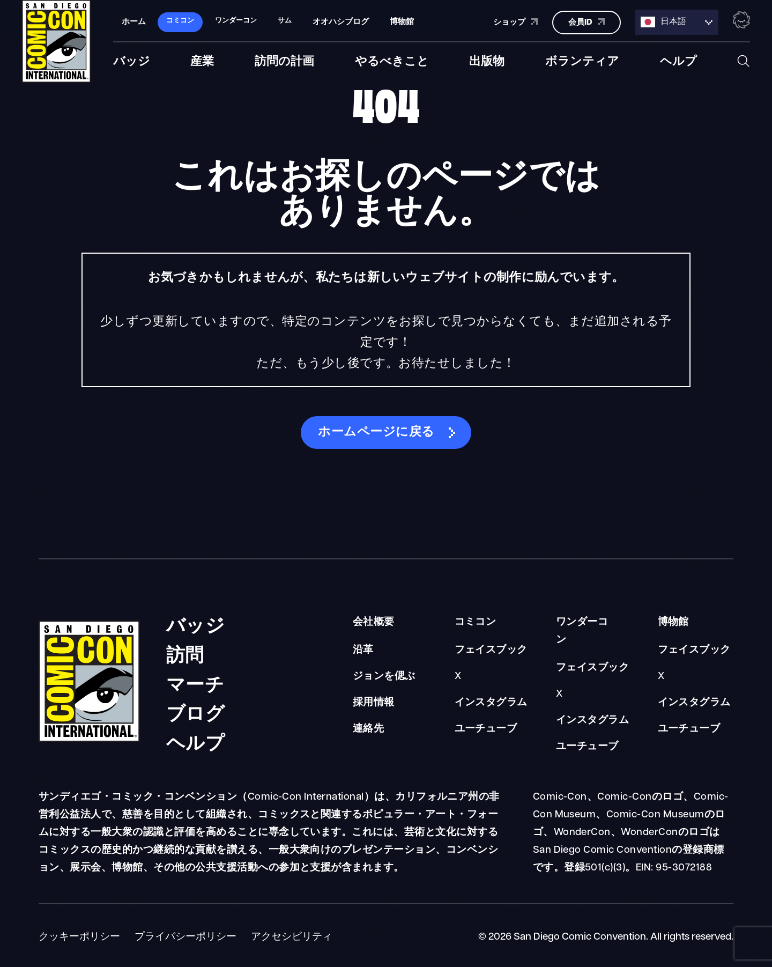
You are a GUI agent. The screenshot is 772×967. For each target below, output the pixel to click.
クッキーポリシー (79, 937)
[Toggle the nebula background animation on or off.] (741, 20)
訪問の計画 (284, 60)
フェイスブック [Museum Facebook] (694, 650)
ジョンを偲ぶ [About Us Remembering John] (384, 676)
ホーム (134, 21)
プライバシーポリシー (185, 937)
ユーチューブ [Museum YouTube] (689, 729)
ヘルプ (678, 60)
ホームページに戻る (376, 432)
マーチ (195, 682)
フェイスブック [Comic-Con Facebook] (491, 650)
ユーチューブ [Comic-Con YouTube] (486, 729)
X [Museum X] (661, 676)
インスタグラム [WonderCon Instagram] (592, 720)
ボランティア (582, 60)
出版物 (486, 60)
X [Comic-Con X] (458, 676)
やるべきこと (392, 60)
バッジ (131, 60)
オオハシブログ (341, 21)
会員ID (586, 21)
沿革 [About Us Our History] (363, 650)
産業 (202, 60)
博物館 (402, 21)
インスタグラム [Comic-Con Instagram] (491, 703)
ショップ (515, 21)
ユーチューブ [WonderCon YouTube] (587, 747)
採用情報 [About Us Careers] (374, 703)
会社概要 (374, 622)
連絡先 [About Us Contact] (368, 729)
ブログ (195, 711)
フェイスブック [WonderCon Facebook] (592, 668)
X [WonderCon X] (559, 694)
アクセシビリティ (291, 937)
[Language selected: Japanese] (676, 21)
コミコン (475, 622)
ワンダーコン (582, 631)
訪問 (185, 652)
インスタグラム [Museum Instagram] (694, 703)
